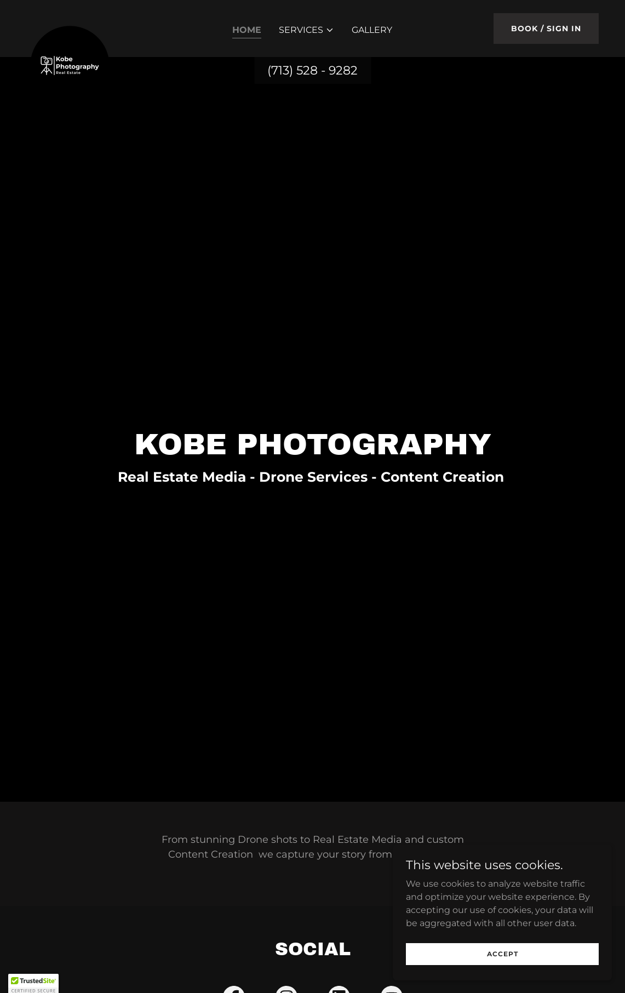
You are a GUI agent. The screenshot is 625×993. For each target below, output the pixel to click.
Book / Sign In (546, 28)
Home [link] (246, 30)
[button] (306, 30)
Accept (502, 954)
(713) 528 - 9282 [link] (312, 70)
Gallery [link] (372, 30)
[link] (69, 26)
